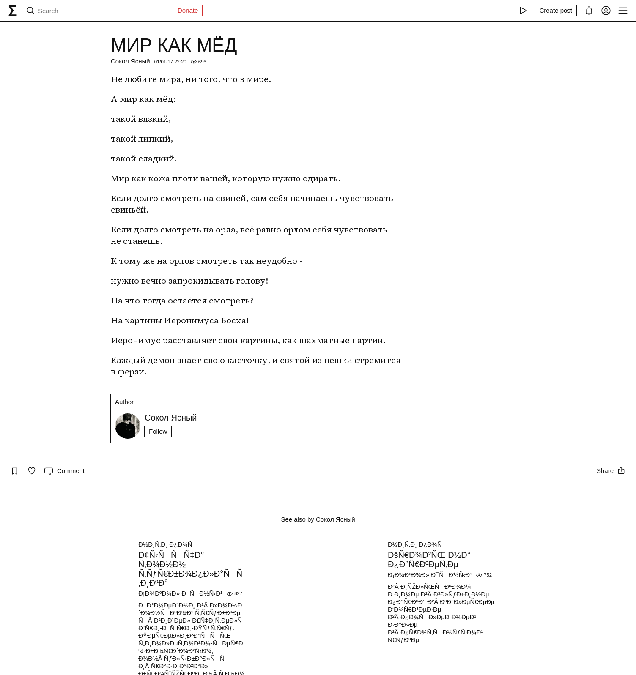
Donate (188, 10)
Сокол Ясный (130, 61)
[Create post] (555, 10)
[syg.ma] (12, 10)
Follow (158, 431)
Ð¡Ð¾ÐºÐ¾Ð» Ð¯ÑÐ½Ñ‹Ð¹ (180, 593)
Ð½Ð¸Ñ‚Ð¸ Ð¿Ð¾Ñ (167, 544)
